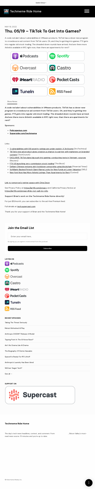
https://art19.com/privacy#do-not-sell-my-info (26, 191)
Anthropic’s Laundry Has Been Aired (19, 362)
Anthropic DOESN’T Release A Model (19, 334)
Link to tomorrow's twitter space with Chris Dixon (27, 182)
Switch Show (40, 3)
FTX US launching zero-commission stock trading (32, 163)
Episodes (8, 447)
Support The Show (56, 454)
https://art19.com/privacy (35, 188)
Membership (54, 450)
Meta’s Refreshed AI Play (15, 328)
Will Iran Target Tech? (13, 368)
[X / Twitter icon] (6, 467)
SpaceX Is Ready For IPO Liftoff (17, 357)
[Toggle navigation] (87, 11)
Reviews (8, 454)
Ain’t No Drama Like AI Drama (16, 345)
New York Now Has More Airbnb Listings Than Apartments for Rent (40, 172)
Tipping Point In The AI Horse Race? (19, 339)
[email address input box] (47, 236)
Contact (52, 447)
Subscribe (48, 248)
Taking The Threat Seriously (16, 322)
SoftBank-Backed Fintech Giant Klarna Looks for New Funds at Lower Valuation (45, 169)
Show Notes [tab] (12, 101)
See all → (8, 374)
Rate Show (9, 457)
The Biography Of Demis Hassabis (18, 351)
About (7, 450)
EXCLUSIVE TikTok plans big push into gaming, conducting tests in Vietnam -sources (48, 157)
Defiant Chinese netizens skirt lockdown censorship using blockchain (41, 166)
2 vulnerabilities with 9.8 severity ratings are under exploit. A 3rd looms (41, 148)
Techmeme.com (61, 433)
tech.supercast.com (26, 206)
